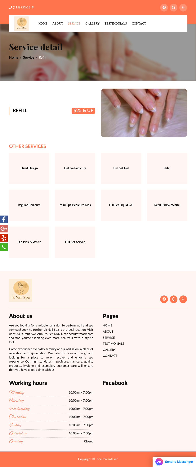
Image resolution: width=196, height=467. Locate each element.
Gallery (93, 23)
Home (42, 23)
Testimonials (116, 23)
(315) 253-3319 (21, 7)
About (57, 23)
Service (74, 23)
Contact (139, 23)
